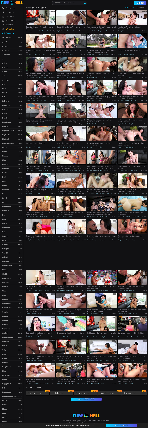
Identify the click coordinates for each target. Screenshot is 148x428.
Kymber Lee (30, 31)
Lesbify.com (63, 392)
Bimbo (4, 152)
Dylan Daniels (91, 290)
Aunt (4, 84)
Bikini (4, 147)
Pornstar (125, 54)
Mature (74, 193)
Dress (4, 401)
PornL (84, 170)
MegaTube (82, 31)
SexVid (84, 240)
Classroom (6, 278)
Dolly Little (29, 54)
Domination (6, 392)
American (6, 55)
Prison (101, 313)
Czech (4, 354)
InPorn (53, 193)
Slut (68, 337)
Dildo (4, 371)
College (5, 299)
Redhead (79, 240)
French (46, 216)
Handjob (109, 193)
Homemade (121, 313)
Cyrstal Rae (64, 170)
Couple (5, 320)
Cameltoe (6, 228)
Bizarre (5, 156)
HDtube (53, 240)
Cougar (5, 316)
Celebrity (5, 257)
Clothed (5, 287)
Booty (4, 177)
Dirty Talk (6, 375)
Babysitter (6, 101)
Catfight (5, 249)
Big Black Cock (8, 131)
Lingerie (66, 240)
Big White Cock (61, 31)
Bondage (5, 169)
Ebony (4, 409)
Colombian (6, 304)
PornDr (53, 216)
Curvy (4, 346)
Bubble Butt (6, 207)
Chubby (5, 274)
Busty (137, 216)
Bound (4, 185)
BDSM (4, 93)
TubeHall (11, 3)
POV (126, 77)
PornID (84, 360)
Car (3, 232)
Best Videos (11, 20)
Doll (3, 388)
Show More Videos (86, 399)
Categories (10, 8)
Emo (4, 413)
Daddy (4, 358)
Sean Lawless (30, 77)
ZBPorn (114, 240)
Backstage (6, 105)
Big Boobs (133, 100)
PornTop (52, 31)
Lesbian (130, 31)
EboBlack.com (39, 392)
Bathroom (6, 109)
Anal (4, 59)
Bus (3, 215)
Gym (36, 31)
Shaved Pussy (77, 31)
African (5, 46)
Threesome (43, 170)
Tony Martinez (101, 290)
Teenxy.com (135, 392)
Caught (95, 313)
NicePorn (144, 170)
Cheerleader (7, 266)
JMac (89, 31)
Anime (4, 63)
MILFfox (52, 54)
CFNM (4, 223)
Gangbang (99, 54)
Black (72, 313)
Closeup (5, 282)
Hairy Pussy (41, 54)
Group (63, 124)
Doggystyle (132, 147)
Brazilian (5, 190)
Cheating (5, 261)
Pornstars (10, 12)
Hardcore (49, 31)
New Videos (129, 8)
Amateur (71, 290)
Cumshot (108, 31)
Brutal (35, 54)
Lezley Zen (60, 193)
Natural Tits (40, 124)
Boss (4, 181)
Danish (5, 363)
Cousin (5, 325)
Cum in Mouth (7, 337)
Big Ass (98, 216)
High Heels (67, 193)
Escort (4, 422)
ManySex (113, 54)
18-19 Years (7, 38)
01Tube (144, 193)
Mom (35, 240)
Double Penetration (9, 396)
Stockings (36, 383)
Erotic (4, 417)
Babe (141, 216)
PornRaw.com (87, 392)
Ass (3, 76)
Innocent (29, 100)
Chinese (5, 270)
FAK (115, 193)
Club (4, 291)
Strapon (97, 124)
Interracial (102, 240)
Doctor (4, 379)
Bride (4, 194)
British (4, 198)
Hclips (84, 216)
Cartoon (5, 236)
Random (9, 24)
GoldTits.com (111, 392)
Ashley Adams (122, 31)
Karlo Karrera (30, 216)
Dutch (4, 405)
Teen (67, 54)
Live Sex (10, 29)
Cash (4, 240)
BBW (4, 88)
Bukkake (5, 211)
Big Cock (106, 54)
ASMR (4, 42)
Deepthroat (42, 31)
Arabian (5, 67)
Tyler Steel (121, 216)
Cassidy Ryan (91, 54)
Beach (4, 114)
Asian (4, 72)
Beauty (5, 118)
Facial (71, 54)
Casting (94, 31)
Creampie (6, 329)
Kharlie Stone (35, 170)
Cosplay (5, 312)
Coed (4, 295)
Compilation (7, 308)
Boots (4, 173)
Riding (89, 240)
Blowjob (69, 31)
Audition (5, 80)
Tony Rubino (60, 54)
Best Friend (6, 122)
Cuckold (5, 333)
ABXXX (83, 54)
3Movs (53, 100)
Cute (4, 350)
